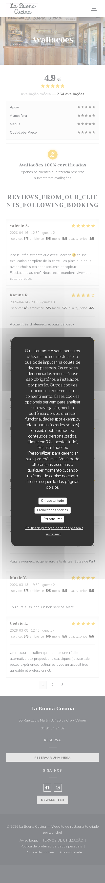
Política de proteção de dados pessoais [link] (54, 528)
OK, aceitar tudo (52, 501)
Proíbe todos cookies (52, 510)
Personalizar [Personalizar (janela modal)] (52, 519)
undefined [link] (53, 534)
